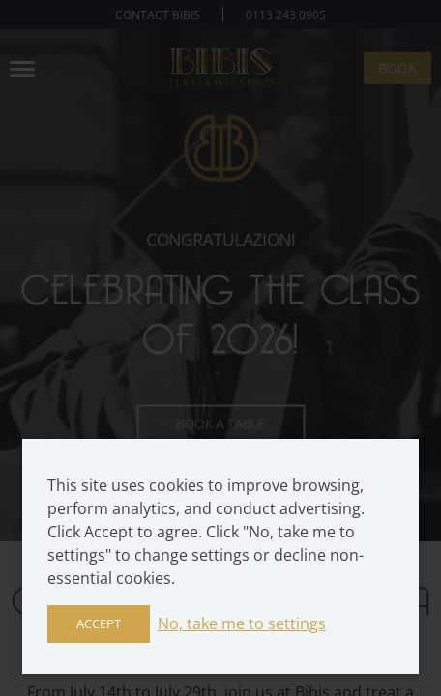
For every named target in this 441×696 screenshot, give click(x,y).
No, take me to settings (242, 623)
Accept (98, 623)
